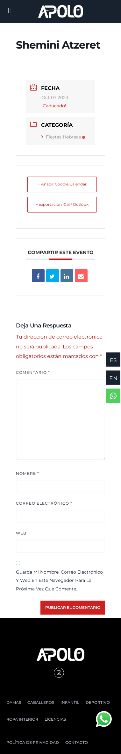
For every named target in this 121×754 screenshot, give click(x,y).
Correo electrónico (44, 503)
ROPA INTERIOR (22, 719)
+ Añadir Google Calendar (62, 184)
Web (21, 533)
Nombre (27, 473)
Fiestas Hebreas (63, 137)
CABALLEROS (40, 702)
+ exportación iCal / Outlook (62, 204)
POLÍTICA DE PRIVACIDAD (32, 742)
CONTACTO (76, 742)
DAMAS (13, 702)
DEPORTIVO (98, 702)
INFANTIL (69, 702)
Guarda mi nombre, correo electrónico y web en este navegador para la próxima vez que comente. (59, 580)
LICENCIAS (55, 719)
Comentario (33, 372)
